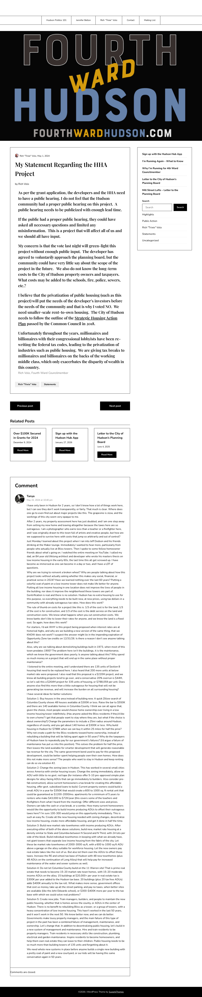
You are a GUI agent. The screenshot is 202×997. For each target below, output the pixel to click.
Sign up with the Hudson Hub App (162, 154)
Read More (23, 450)
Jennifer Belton (83, 20)
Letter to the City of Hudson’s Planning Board (110, 438)
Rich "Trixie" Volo (27, 384)
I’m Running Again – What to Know (162, 161)
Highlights (148, 214)
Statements (50, 384)
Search (145, 201)
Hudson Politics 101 (56, 20)
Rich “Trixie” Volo (108, 20)
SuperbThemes (116, 991)
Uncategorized (150, 240)
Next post (115, 406)
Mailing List (149, 20)
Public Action (149, 221)
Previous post (25, 406)
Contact (130, 20)
